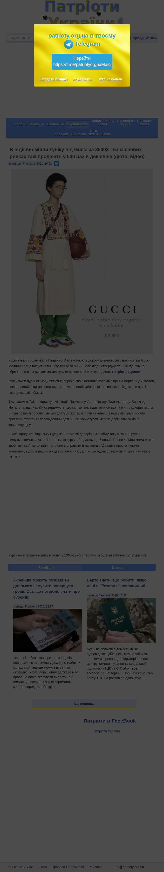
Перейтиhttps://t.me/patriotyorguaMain (82, 61)
